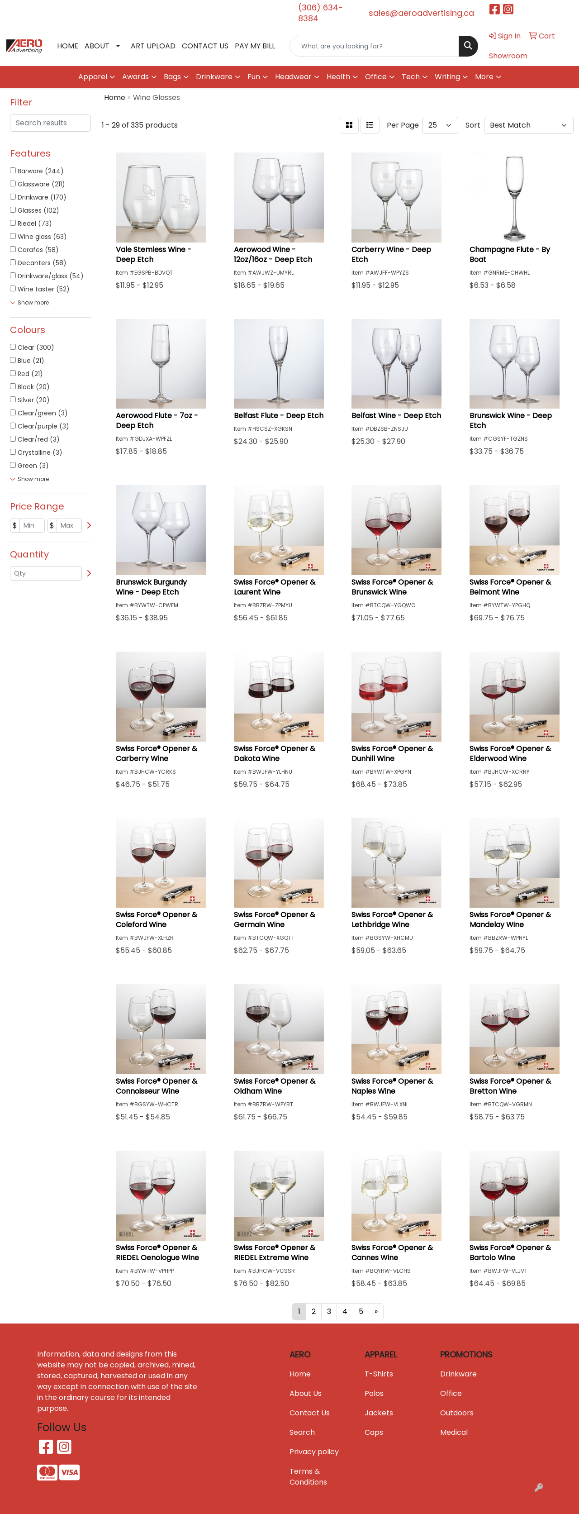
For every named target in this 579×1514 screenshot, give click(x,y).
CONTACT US (205, 46)
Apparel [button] (92, 76)
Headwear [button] (293, 76)
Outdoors (457, 1413)
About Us (306, 1393)
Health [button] (338, 76)
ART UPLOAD (153, 46)
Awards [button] (135, 76)
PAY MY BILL (255, 46)
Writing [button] (447, 76)
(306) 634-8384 (320, 13)
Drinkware (458, 1374)
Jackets (379, 1413)
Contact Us (310, 1413)
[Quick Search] (374, 46)
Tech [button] (411, 76)
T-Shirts (379, 1374)
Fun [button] (253, 76)
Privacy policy (314, 1452)
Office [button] (376, 76)
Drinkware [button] (214, 76)
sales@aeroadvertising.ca (421, 13)
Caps (374, 1432)
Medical (454, 1432)
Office (451, 1393)
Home (300, 1374)
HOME (67, 46)
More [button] (484, 76)
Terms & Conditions (308, 1476)
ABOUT (97, 46)
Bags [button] (172, 76)
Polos (374, 1393)
